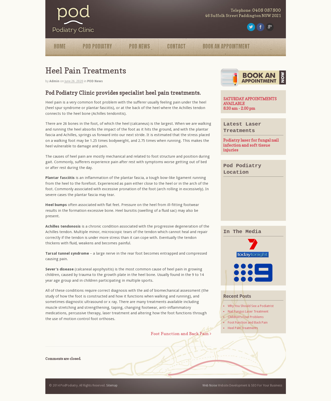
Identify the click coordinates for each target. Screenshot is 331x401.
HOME (60, 46)
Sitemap (112, 385)
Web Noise (209, 385)
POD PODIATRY (97, 46)
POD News (95, 81)
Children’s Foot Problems (246, 317)
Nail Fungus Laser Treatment (248, 311)
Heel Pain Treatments (243, 328)
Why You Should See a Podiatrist (251, 306)
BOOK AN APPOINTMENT (226, 46)
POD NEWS (139, 46)
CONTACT (176, 46)
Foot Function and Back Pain (181, 333)
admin (54, 81)
